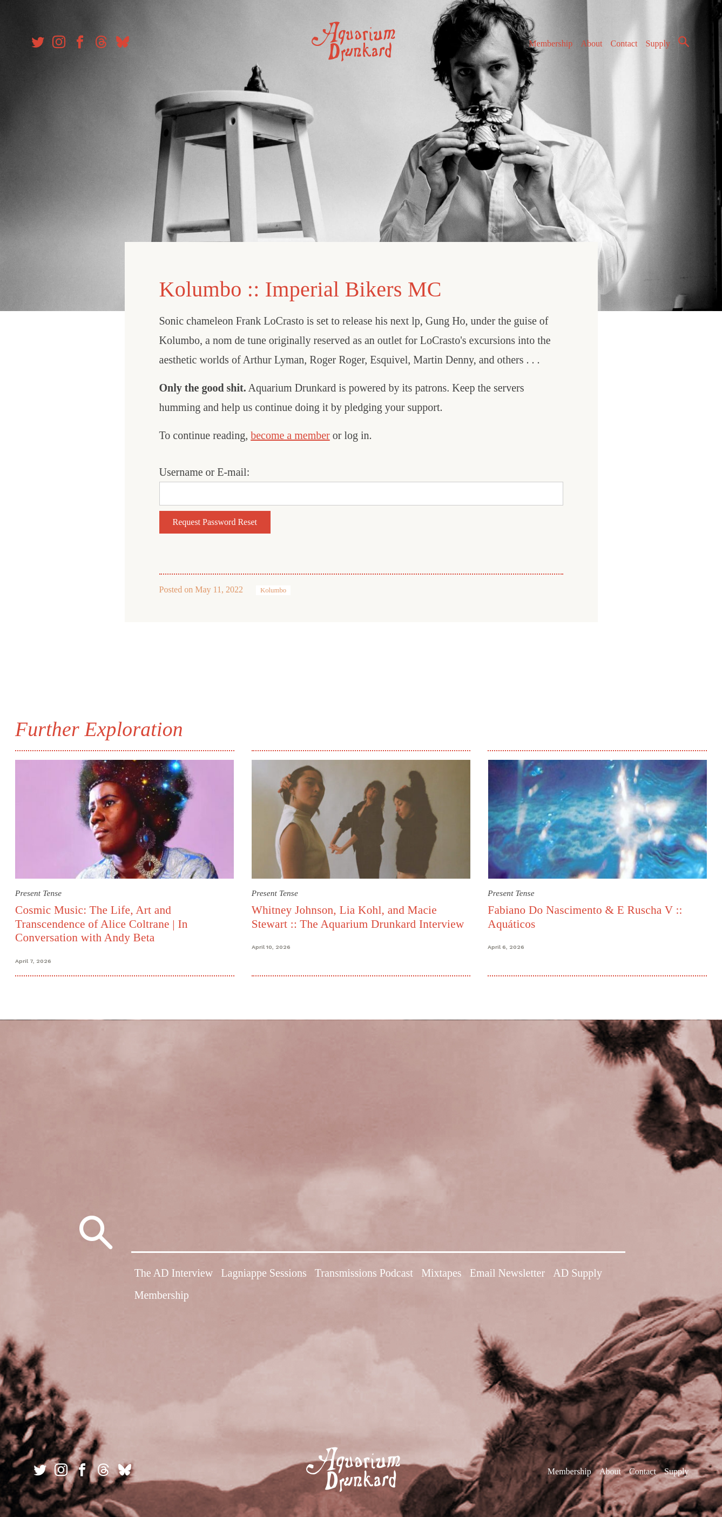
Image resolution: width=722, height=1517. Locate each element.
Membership (546, 47)
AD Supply (577, 1272)
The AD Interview (173, 1272)
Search (678, 46)
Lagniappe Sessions (263, 1272)
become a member (290, 434)
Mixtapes (441, 1272)
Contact (619, 47)
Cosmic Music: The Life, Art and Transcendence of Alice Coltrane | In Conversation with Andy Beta (103, 921)
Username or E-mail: (204, 471)
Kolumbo (273, 589)
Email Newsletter (507, 1272)
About (586, 47)
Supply (653, 47)
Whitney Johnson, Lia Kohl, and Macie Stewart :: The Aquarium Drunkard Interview (358, 914)
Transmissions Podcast (364, 1272)
